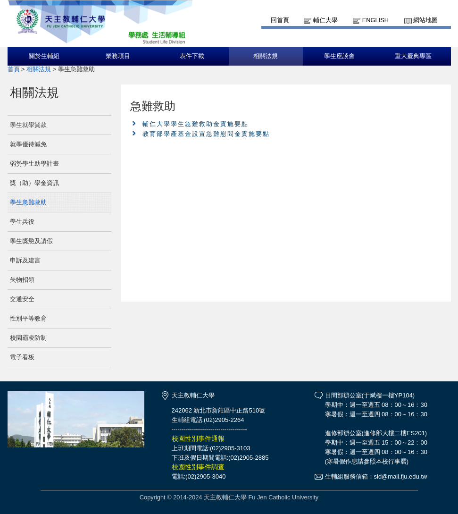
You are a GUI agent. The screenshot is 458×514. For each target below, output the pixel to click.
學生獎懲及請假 (31, 240)
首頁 (14, 69)
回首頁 (280, 20)
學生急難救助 (28, 202)
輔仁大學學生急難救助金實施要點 (195, 123)
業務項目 (118, 56)
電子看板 (22, 357)
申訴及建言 (25, 260)
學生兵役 (22, 221)
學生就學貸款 (28, 124)
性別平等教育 (28, 318)
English (375, 20)
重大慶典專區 (413, 56)
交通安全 (22, 299)
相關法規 (265, 56)
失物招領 (22, 279)
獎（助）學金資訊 (34, 182)
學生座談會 (339, 56)
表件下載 (192, 56)
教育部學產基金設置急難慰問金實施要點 (206, 133)
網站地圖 (425, 20)
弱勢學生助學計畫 (34, 163)
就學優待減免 (28, 144)
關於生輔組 (44, 56)
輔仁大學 (325, 20)
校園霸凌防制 (28, 337)
